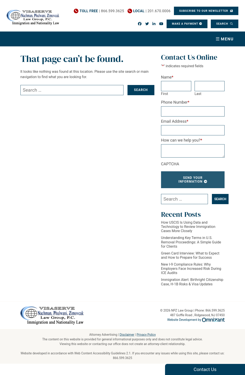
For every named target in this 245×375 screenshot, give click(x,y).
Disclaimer (127, 334)
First (164, 94)
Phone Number (175, 102)
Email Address (174, 121)
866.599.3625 (122, 358)
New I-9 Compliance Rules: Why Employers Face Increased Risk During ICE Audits (191, 268)
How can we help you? (181, 140)
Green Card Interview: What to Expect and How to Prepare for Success (190, 255)
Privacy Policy (146, 334)
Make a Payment (185, 23)
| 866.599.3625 (102, 11)
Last (198, 94)
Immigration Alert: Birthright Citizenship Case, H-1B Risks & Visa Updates (192, 282)
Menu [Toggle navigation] (227, 39)
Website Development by (196, 320)
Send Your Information (190, 179)
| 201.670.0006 (151, 11)
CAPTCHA (170, 164)
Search (222, 23)
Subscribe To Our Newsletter (204, 10)
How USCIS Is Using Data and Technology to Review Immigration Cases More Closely (188, 226)
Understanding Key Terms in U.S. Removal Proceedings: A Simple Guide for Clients (191, 242)
